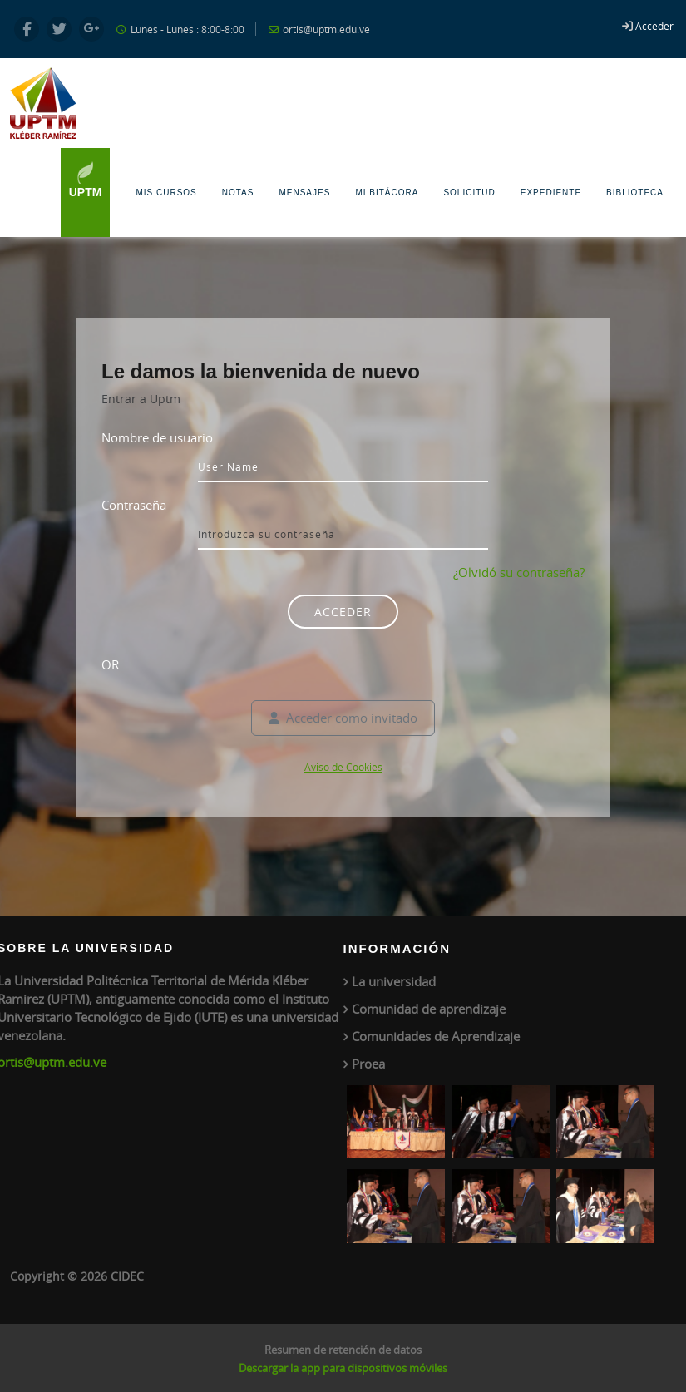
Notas (238, 192)
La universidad (394, 981)
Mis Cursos (166, 192)
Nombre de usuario (157, 437)
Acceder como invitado (343, 717)
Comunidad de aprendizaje (429, 1008)
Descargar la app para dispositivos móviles (343, 1367)
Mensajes (304, 192)
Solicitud (469, 192)
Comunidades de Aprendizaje (436, 1036)
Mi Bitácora (386, 192)
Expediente (551, 192)
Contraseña (133, 504)
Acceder (654, 25)
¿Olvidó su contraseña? (519, 572)
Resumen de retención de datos (343, 1349)
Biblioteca (635, 192)
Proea (368, 1063)
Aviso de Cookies (343, 766)
